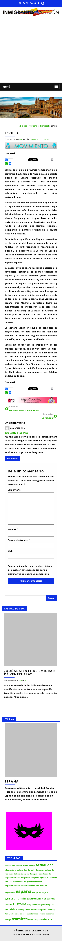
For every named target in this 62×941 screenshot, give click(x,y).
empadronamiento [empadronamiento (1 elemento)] (12, 886)
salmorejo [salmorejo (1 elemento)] (50, 914)
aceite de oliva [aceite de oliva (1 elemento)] (29, 865)
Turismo (34, 139)
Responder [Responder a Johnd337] (12, 458)
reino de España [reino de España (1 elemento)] (22, 914)
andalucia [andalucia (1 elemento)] (19, 870)
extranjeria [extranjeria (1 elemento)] (43, 892)
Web (10, 551)
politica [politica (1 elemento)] (44, 910)
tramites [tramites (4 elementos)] (19, 918)
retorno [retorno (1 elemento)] (42, 914)
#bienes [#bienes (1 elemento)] (8, 865)
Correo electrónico (19, 540)
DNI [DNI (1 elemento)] (45, 878)
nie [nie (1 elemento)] (15, 910)
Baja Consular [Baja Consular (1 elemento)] (29, 870)
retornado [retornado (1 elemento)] (33, 914)
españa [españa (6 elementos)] (24, 891)
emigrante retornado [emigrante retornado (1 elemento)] (33, 882)
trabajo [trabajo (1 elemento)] (8, 920)
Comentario (14, 489)
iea (20, 139)
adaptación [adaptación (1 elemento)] (9, 870)
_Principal (43, 139)
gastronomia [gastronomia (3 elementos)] (15, 898)
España (12, 781)
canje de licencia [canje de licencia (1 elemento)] (16, 874)
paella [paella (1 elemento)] (20, 910)
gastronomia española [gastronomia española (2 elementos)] (40, 898)
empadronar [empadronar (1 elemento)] (10, 892)
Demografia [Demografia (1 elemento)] (34, 878)
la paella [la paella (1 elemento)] (51, 904)
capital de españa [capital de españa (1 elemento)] (30, 874)
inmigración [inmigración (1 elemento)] (32, 904)
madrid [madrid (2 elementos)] (9, 909)
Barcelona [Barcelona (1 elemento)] (40, 870)
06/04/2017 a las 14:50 (16, 432)
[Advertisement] (31, 49)
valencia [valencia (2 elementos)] (46, 919)
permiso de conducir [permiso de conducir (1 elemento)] (32, 910)
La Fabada (47, 415)
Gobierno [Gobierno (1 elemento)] (8, 904)
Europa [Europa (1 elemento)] (35, 892)
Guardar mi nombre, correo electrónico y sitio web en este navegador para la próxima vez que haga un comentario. (30, 570)
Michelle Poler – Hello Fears (24, 408)
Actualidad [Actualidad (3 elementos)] (45, 865)
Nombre (13, 529)
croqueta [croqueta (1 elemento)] (25, 878)
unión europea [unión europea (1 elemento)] (34, 920)
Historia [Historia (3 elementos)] (19, 904)
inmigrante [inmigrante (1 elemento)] (42, 904)
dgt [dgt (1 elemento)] (41, 878)
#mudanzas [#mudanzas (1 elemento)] (17, 865)
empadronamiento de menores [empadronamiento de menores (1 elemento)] (34, 886)
